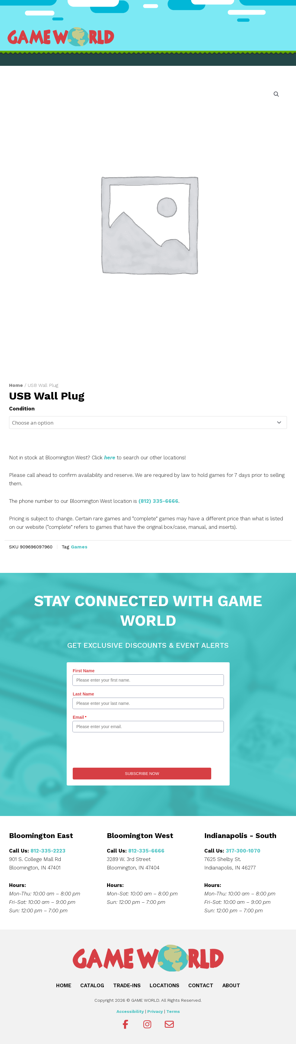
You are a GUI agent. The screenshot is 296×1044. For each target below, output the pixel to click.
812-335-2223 (47, 851)
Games (79, 547)
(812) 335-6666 (158, 501)
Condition (22, 409)
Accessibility (130, 1011)
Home (16, 385)
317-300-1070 (243, 851)
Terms (173, 1011)
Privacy (155, 1011)
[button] (276, 94)
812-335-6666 (146, 851)
